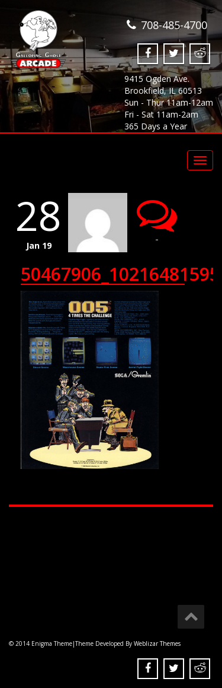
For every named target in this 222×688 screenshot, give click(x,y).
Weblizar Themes (157, 643)
